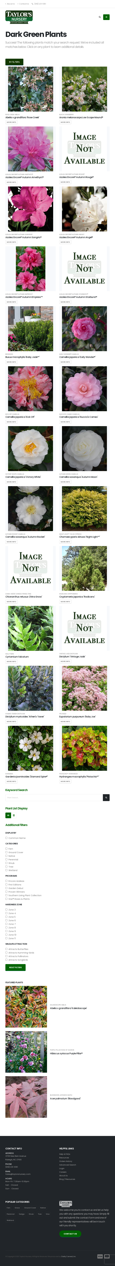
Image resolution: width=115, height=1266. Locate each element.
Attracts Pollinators (16, 956)
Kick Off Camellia (12, 414)
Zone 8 (10, 927)
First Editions (13, 884)
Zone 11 (10, 938)
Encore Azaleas (14, 881)
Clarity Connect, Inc (68, 1256)
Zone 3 (10, 909)
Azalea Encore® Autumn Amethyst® (19, 174)
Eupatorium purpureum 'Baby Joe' (77, 716)
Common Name (15, 838)
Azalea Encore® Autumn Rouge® (71, 174)
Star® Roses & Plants (17, 899)
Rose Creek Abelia (12, 114)
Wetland (11, 870)
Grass (17, 1208)
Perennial (11, 859)
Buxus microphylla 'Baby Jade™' (22, 357)
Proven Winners (15, 891)
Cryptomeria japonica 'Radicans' (77, 596)
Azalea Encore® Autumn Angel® (71, 234)
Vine (48, 1214)
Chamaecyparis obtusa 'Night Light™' (79, 536)
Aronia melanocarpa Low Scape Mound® (81, 117)
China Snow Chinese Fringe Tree (18, 594)
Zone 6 (10, 920)
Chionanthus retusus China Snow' (23, 596)
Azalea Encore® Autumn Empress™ (19, 294)
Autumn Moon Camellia (68, 474)
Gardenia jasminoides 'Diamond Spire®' (26, 776)
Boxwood (9, 354)
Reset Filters (15, 967)
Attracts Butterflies (16, 949)
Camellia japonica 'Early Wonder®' (77, 357)
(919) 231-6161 (39, 4)
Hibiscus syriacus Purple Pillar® (66, 1053)
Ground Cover (14, 852)
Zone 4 (10, 913)
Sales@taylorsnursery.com (18, 1174)
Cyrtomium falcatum (17, 656)
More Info (11, 122)
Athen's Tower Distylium (15, 714)
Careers (63, 1172)
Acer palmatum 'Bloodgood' (65, 1098)
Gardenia (9, 774)
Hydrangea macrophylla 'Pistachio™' (79, 776)
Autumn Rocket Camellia (15, 534)
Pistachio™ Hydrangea (68, 774)
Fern (9, 848)
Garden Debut (14, 888)
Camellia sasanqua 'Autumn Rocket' (25, 536)
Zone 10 (10, 934)
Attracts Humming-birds (19, 952)
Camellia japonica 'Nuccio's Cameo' (78, 417)
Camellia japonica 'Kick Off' (19, 417)
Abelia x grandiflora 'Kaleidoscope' (68, 1008)
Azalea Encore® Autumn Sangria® (18, 234)
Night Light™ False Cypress (70, 534)
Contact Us (23, 4)
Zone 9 (10, 931)
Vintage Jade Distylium (68, 654)
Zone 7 (10, 924)
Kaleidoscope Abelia (58, 1005)
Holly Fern (9, 654)
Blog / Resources (67, 1179)
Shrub (10, 863)
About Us (10, 4)
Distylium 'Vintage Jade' (72, 656)
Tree (9, 866)
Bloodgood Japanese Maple (61, 1095)
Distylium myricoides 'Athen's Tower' (24, 716)
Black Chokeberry (66, 114)
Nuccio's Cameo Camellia (69, 414)
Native (10, 856)
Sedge (22, 1214)
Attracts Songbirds (16, 959)
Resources (64, 1157)
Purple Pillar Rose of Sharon (62, 1050)
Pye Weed (62, 714)
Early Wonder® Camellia (69, 354)
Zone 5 (10, 916)
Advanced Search (68, 1165)
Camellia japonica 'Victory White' (23, 477)
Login (61, 1168)
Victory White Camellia (14, 474)
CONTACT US (70, 1234)
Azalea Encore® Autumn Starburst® (73, 294)
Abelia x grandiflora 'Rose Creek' (22, 117)
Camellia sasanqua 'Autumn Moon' (78, 477)
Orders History (66, 1161)
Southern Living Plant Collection (23, 895)
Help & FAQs (65, 1154)
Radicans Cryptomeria (68, 594)
